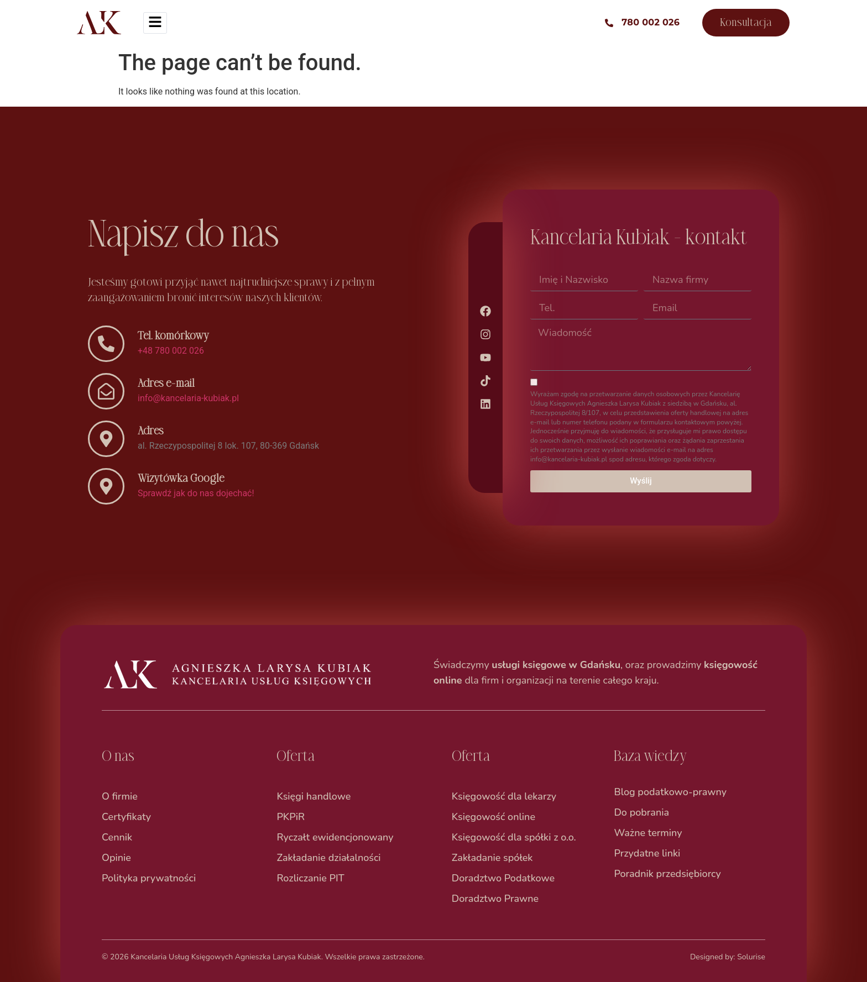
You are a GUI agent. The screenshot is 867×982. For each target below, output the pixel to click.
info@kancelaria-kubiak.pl (188, 398)
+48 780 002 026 (171, 350)
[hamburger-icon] (155, 23)
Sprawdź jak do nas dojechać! (196, 493)
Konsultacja (746, 22)
